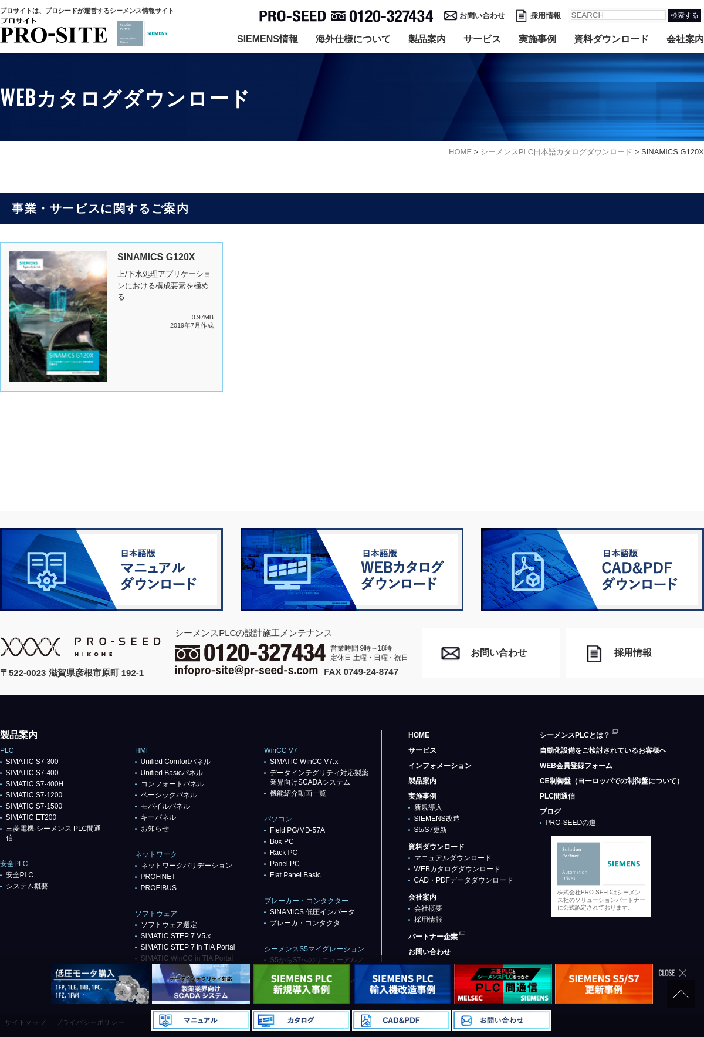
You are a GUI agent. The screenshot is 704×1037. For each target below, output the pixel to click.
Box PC (282, 841)
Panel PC (285, 864)
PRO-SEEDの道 (571, 823)
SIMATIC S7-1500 (34, 806)
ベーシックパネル (169, 795)
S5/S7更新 (431, 830)
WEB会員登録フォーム (576, 766)
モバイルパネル (165, 806)
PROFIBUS (159, 888)
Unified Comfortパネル (176, 761)
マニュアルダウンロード (453, 858)
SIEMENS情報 (267, 39)
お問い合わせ (482, 15)
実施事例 (537, 39)
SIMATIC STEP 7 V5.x (176, 936)
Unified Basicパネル (172, 773)
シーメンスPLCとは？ (575, 735)
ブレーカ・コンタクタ (305, 923)
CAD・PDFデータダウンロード (463, 880)
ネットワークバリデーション (186, 865)
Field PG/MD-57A (297, 830)
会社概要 (428, 908)
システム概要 (27, 886)
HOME (418, 735)
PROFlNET (158, 877)
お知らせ (155, 828)
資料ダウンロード (611, 39)
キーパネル (158, 817)
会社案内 (685, 39)
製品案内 (427, 39)
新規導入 (428, 807)
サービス (482, 39)
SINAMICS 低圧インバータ (312, 912)
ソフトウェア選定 (169, 925)
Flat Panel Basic (295, 875)
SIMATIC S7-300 (32, 761)
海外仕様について (353, 39)
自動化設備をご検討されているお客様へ (603, 750)
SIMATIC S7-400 (32, 773)
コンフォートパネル (172, 784)
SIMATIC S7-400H (34, 784)
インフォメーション (440, 766)
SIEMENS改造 (437, 818)
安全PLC (19, 875)
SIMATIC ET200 (31, 817)
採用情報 (545, 15)
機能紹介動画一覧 (298, 793)
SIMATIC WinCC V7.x (304, 761)
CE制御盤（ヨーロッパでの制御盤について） (611, 781)
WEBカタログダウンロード (457, 869)
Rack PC (283, 853)
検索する (685, 15)
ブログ (550, 811)
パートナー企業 (433, 936)
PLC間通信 (557, 796)
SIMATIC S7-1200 (34, 795)
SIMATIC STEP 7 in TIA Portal (188, 947)
